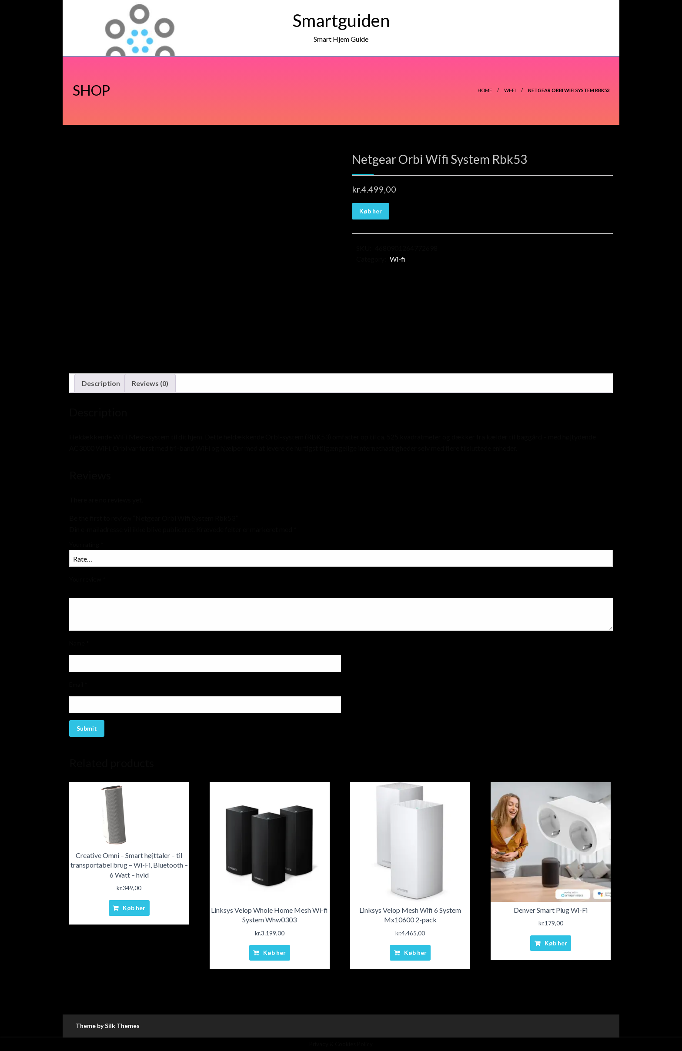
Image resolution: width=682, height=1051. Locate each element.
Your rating (86, 544)
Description (101, 383)
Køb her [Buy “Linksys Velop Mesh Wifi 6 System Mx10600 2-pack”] (415, 952)
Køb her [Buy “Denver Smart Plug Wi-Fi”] (556, 943)
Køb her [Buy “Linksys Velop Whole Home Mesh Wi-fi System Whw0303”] (274, 952)
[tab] (100, 383)
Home (485, 90)
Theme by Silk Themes (108, 1025)
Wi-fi (510, 90)
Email (78, 684)
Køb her (370, 211)
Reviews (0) (150, 383)
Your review (87, 579)
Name (79, 643)
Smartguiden (341, 20)
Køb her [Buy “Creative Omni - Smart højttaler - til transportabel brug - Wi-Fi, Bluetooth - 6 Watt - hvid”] (134, 907)
